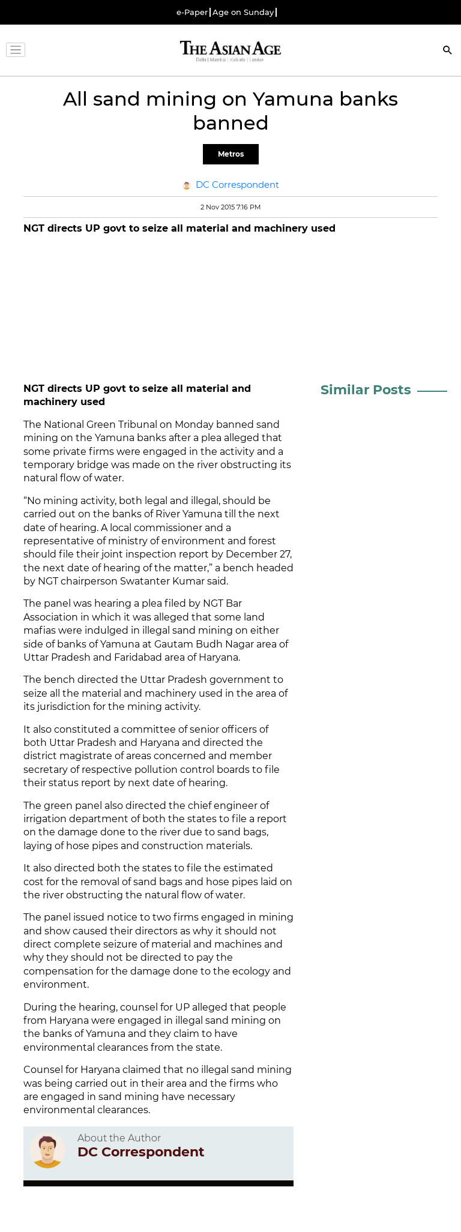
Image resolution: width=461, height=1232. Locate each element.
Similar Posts (366, 390)
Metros (231, 153)
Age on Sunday (243, 12)
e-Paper (192, 12)
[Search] (448, 51)
